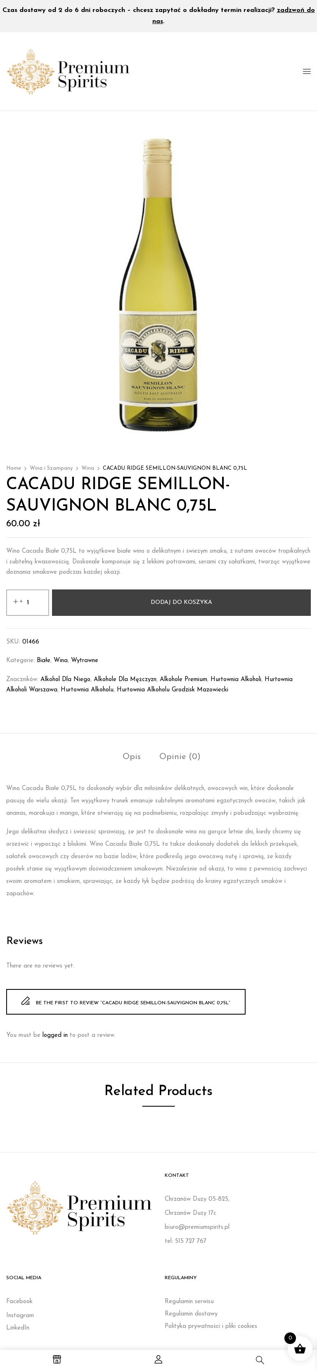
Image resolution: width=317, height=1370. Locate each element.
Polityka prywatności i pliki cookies (211, 1326)
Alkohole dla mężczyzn (125, 680)
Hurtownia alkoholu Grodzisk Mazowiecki (172, 690)
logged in (55, 1035)
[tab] (132, 758)
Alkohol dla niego (65, 680)
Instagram (20, 1316)
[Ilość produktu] (27, 602)
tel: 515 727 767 (185, 1241)
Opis (132, 757)
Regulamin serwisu (189, 1302)
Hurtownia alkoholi (236, 680)
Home (13, 468)
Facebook (19, 1302)
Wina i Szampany (51, 468)
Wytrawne (84, 661)
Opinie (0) (180, 757)
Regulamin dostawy (191, 1314)
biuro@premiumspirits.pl (197, 1227)
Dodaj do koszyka (181, 602)
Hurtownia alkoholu (87, 690)
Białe (43, 661)
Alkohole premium (183, 680)
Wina (87, 468)
